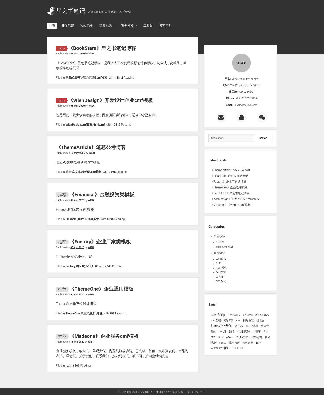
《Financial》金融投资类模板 (101, 195)
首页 (52, 26)
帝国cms (242, 337)
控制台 (261, 320)
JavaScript (218, 315)
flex (265, 331)
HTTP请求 (252, 325)
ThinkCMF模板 (224, 246)
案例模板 (128, 26)
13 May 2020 (77, 153)
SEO (213, 337)
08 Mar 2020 (77, 53)
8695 (110, 219)
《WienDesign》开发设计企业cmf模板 (110, 100)
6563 (76, 365)
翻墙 (232, 331)
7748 (108, 266)
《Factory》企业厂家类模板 (100, 242)
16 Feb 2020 (77, 341)
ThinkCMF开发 (221, 326)
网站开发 (228, 320)
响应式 (222, 342)
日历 (258, 342)
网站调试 (248, 320)
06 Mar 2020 (77, 105)
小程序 (220, 242)
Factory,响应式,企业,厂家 (81, 266)
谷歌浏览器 (262, 315)
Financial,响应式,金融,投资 (83, 219)
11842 (119, 77)
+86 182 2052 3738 (246, 98)
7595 (112, 171)
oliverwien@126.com (246, 105)
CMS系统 (105, 26)
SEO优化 (221, 281)
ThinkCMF (238, 348)
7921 (113, 313)
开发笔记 (68, 26)
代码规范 (256, 337)
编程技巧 (221, 272)
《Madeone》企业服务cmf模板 (103, 336)
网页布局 (247, 342)
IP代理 (222, 331)
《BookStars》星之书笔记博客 (102, 48)
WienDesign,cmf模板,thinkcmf (85, 124)
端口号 (265, 325)
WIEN (91, 53)
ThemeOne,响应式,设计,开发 (84, 313)
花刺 (213, 331)
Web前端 (86, 26)
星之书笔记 (66, 10)
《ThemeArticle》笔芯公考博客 (91, 147)
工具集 (148, 26)
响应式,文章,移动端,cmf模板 (84, 171)
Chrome (248, 315)
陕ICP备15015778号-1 (193, 391)
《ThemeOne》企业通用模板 (101, 289)
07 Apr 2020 (77, 200)
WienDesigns (220, 348)
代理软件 (243, 331)
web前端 (216, 320)
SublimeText (225, 337)
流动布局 (234, 342)
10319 (116, 124)
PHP (218, 263)
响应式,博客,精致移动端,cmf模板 (86, 77)
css (238, 320)
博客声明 (165, 26)
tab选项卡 (234, 315)
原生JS (239, 325)
